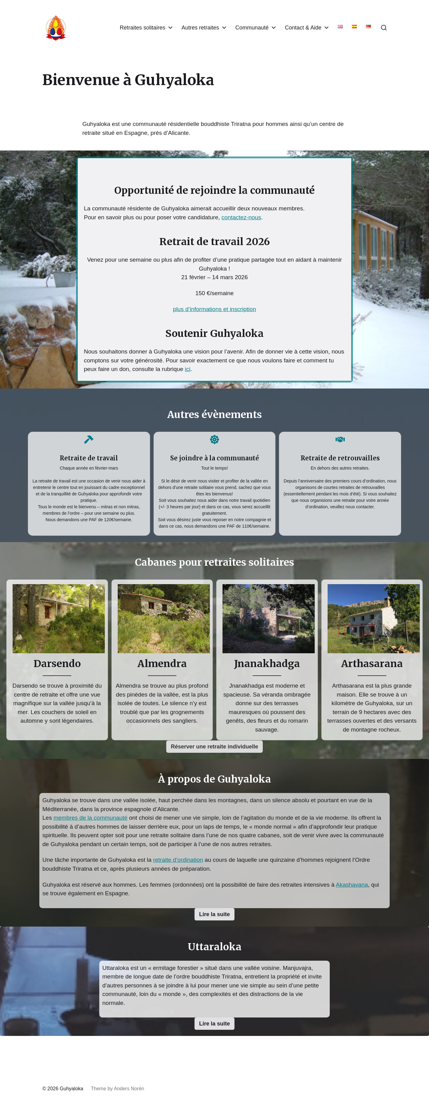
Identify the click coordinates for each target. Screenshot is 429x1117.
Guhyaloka (71, 1088)
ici (188, 369)
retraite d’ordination (178, 860)
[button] (383, 27)
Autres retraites (200, 27)
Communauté (252, 27)
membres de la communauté (90, 817)
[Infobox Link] (89, 482)
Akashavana (352, 884)
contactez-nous (241, 217)
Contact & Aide (303, 27)
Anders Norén (129, 1088)
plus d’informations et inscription (214, 309)
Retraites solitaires (142, 27)
